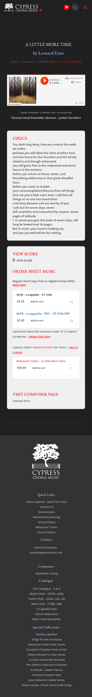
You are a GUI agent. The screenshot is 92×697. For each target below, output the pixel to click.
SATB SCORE (24, 260)
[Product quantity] (72, 302)
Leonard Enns (21, 401)
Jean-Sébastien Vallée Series (47, 680)
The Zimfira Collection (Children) (46, 665)
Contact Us (46, 507)
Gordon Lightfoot (46, 634)
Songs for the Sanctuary (47, 639)
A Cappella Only (46, 609)
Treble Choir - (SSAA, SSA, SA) (46, 599)
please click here (39, 336)
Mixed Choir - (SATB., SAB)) (46, 593)
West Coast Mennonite (46, 619)
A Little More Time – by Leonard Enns (56, 113)
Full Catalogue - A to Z (46, 588)
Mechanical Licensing (46, 517)
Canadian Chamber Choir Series (46, 649)
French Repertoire (46, 614)
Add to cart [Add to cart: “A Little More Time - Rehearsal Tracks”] (38, 368)
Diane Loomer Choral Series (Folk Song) (46, 685)
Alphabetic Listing (46, 573)
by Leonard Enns (48, 52)
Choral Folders (46, 532)
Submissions (47, 512)
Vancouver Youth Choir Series (46, 644)
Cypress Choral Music (29, 113)
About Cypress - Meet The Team (46, 502)
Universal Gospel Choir (46, 675)
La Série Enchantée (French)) (47, 659)
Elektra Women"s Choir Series (47, 654)
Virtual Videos (47, 522)
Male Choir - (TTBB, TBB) (46, 604)
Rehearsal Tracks (46, 527)
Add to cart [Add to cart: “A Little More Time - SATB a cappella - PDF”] (37, 320)
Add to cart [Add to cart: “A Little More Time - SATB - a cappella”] (37, 301)
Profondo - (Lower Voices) (47, 670)
